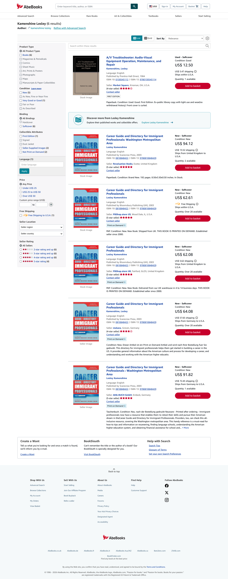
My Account (178, 6)
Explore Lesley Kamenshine (158, 122)
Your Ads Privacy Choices (108, 511)
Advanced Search (25, 16)
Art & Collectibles (123, 16)
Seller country (27, 233)
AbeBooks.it (105, 551)
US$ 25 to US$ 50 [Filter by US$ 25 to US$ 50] (30, 192)
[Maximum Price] (42, 204)
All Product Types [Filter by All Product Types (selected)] (30, 51)
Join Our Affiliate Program (75, 490)
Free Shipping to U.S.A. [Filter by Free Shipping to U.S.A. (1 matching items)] (36, 215)
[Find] (134, 6)
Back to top (114, 471)
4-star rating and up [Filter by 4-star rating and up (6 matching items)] (40, 257)
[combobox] (93, 6)
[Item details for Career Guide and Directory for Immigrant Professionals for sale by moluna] (86, 322)
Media (100, 490)
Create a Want (27, 454)
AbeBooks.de (72, 551)
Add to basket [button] (192, 85)
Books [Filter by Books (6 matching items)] (25, 54)
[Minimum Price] (25, 204)
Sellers (178, 16)
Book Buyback (70, 495)
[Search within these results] (139, 45)
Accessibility (103, 522)
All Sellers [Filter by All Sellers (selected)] (28, 245)
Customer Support (139, 490)
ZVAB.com (175, 551)
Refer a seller (69, 501)
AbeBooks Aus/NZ (123, 551)
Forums (101, 501)
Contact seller (113, 91)
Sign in (165, 6)
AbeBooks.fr (89, 551)
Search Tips (154, 445)
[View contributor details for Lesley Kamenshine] (117, 68)
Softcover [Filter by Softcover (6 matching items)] (27, 126)
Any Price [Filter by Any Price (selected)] (25, 184)
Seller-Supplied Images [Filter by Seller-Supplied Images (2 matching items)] (34, 148)
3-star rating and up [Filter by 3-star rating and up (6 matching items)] (40, 253)
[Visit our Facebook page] (167, 486)
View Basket (35, 506)
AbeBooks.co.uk (54, 551)
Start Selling (204, 16)
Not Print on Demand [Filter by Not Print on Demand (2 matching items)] (33, 151)
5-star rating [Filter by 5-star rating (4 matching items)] (36, 261)
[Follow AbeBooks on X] (167, 493)
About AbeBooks (105, 485)
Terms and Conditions (156, 567)
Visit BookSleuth (92, 454)
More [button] (186, 427)
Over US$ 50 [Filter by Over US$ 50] (27, 196)
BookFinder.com (114, 557)
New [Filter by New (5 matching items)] (24, 92)
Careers (101, 495)
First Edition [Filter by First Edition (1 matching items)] (28, 136)
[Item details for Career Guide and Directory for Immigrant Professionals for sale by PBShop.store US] (86, 208)
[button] (207, 46)
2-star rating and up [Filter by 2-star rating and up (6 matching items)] (40, 249)
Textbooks (153, 16)
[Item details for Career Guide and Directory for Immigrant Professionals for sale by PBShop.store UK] (86, 265)
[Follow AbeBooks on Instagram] (167, 500)
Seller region (27, 227)
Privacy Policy (103, 506)
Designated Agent (105, 516)
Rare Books (92, 16)
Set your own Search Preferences (165, 453)
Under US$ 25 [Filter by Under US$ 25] (28, 188)
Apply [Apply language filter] (24, 171)
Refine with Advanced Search (70, 28)
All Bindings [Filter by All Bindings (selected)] (27, 118)
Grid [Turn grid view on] (148, 38)
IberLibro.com (160, 551)
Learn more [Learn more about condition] (36, 88)
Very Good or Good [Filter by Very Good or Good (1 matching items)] (32, 100)
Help (205, 6)
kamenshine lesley (41, 28)
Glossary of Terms (158, 449)
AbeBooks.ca (142, 551)
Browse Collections (60, 16)
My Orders (34, 501)
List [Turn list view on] (136, 38)
